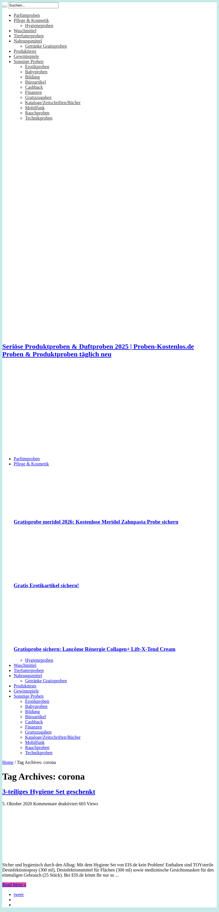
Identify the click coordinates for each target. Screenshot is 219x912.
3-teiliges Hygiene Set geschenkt (48, 791)
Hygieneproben (39, 25)
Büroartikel (35, 82)
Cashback (34, 87)
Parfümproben (27, 15)
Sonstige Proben (28, 61)
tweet (19, 894)
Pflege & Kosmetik (31, 20)
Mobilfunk (34, 107)
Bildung (32, 76)
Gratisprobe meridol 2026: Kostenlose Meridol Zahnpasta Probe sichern (96, 522)
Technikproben (38, 118)
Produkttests (25, 51)
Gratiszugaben (38, 97)
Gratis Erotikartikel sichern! (46, 585)
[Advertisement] (109, 412)
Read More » (14, 884)
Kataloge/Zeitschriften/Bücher (53, 102)
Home (7, 762)
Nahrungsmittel (28, 41)
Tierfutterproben (29, 35)
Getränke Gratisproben (46, 46)
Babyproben (36, 71)
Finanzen (33, 92)
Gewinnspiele (26, 56)
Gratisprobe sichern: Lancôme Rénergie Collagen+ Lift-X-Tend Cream (94, 649)
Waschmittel (25, 30)
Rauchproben (37, 112)
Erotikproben (37, 66)
